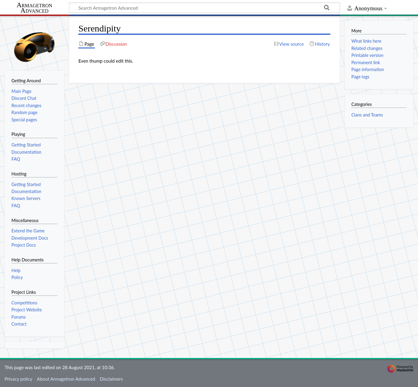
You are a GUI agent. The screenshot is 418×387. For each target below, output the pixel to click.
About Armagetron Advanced (66, 379)
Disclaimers (111, 379)
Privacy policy (18, 379)
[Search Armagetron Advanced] (204, 7)
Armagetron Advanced (34, 8)
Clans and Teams (367, 114)
